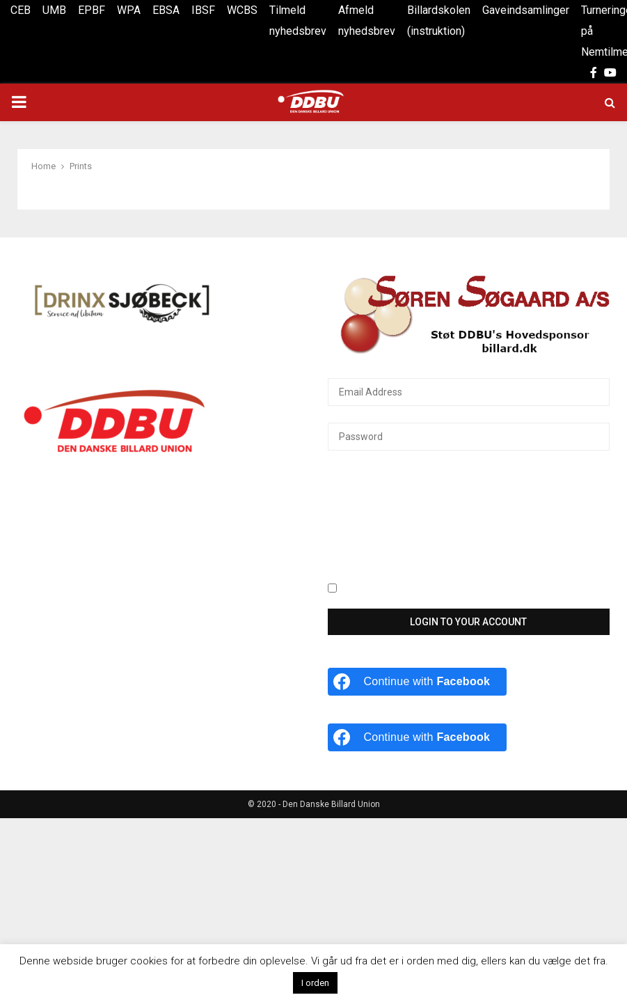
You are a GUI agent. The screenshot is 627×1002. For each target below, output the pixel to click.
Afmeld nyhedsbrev (366, 20)
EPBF (91, 10)
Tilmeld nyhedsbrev (297, 20)
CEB (20, 10)
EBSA (166, 10)
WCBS (242, 10)
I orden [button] (315, 983)
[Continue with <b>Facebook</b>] (417, 682)
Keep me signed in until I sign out (409, 589)
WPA (129, 10)
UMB (54, 10)
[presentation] (385, 524)
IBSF (203, 10)
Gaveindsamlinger (525, 10)
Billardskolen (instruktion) (438, 20)
